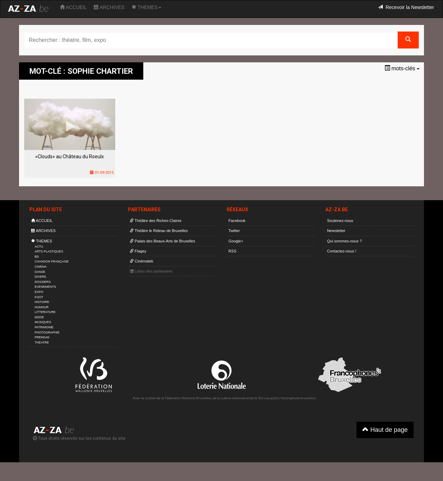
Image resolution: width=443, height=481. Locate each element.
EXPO (39, 292)
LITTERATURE (45, 312)
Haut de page (385, 429)
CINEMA (41, 266)
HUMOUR (41, 307)
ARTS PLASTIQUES (49, 251)
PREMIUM (42, 337)
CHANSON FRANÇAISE (52, 261)
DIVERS (40, 276)
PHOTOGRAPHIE (47, 332)
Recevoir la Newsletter (406, 7)
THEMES (146, 7)
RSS (232, 251)
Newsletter (336, 231)
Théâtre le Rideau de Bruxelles (159, 231)
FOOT (39, 297)
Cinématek (141, 261)
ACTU (39, 246)
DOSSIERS (43, 282)
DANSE (40, 272)
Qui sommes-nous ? (344, 241)
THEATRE (42, 342)
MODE (39, 317)
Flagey (138, 251)
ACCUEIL (73, 7)
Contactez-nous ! (341, 251)
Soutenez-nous (340, 221)
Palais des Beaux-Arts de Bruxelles (162, 241)
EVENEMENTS (45, 286)
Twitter (234, 231)
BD (37, 256)
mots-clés (402, 68)
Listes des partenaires (151, 271)
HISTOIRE (42, 302)
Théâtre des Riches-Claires (155, 221)
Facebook (236, 221)
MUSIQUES (43, 322)
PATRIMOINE (44, 327)
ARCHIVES (109, 7)
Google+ (235, 241)
